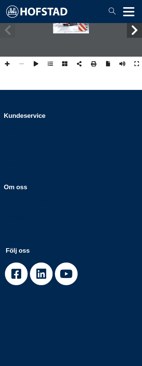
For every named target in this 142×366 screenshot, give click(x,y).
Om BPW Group (26, 209)
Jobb (11, 226)
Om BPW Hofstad (29, 201)
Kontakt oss (21, 146)
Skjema (14, 129)
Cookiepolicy (22, 163)
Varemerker (20, 217)
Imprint (14, 171)
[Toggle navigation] (128, 11)
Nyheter (15, 154)
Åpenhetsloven (24, 234)
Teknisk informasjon (32, 138)
